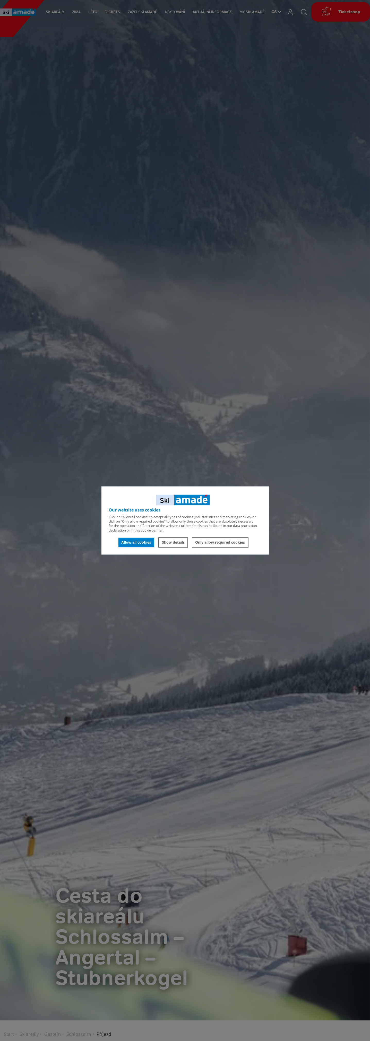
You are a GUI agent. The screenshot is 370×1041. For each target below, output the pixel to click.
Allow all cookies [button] (136, 542)
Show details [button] (173, 542)
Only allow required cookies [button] (220, 542)
